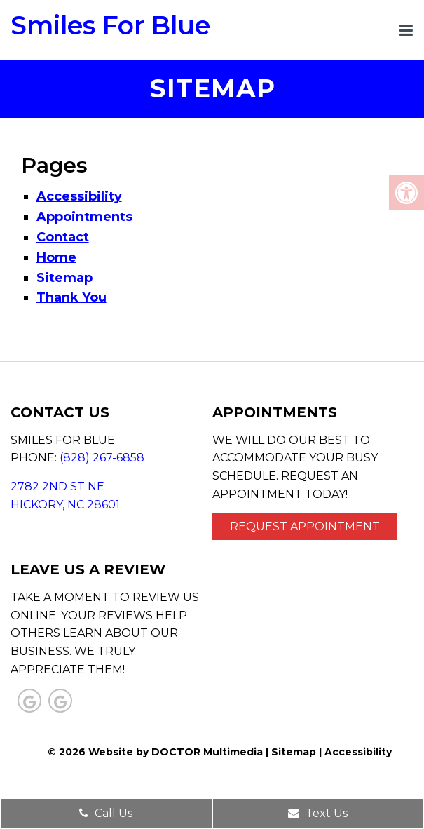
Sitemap (64, 277)
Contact (62, 237)
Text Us (318, 813)
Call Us (105, 813)
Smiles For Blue (110, 25)
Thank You (71, 297)
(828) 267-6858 (102, 457)
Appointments (84, 216)
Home (56, 257)
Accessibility (79, 196)
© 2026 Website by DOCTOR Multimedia (155, 752)
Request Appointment (305, 526)
